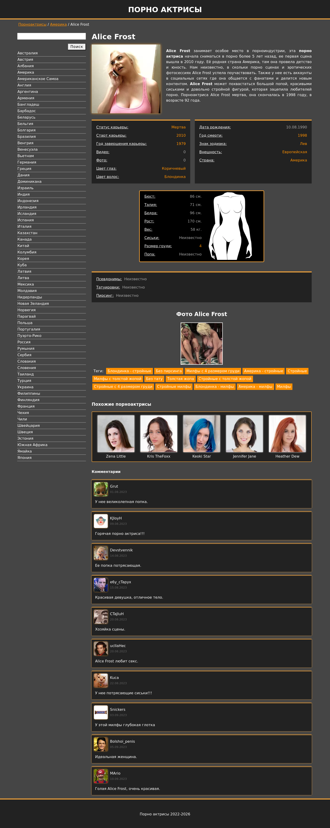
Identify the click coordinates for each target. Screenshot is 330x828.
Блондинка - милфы (214, 386)
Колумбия (26, 252)
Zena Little (116, 456)
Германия (26, 162)
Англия (24, 85)
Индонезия (27, 201)
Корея (23, 258)
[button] (202, 344)
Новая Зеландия (33, 303)
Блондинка (175, 177)
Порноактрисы (32, 24)
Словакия (26, 361)
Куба (22, 265)
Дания (23, 175)
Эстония (25, 438)
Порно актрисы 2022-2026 (165, 814)
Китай (23, 246)
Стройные (297, 371)
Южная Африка (32, 445)
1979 (181, 144)
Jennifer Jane (244, 456)
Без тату (154, 379)
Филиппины (28, 393)
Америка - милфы (255, 386)
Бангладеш (28, 104)
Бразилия (26, 136)
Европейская (294, 152)
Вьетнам (25, 156)
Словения (26, 368)
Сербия (24, 355)
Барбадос (26, 111)
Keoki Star (201, 456)
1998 (302, 135)
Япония (24, 458)
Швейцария (28, 425)
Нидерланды (29, 297)
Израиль (25, 188)
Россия (23, 342)
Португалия (28, 329)
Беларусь (26, 117)
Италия (24, 226)
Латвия (24, 271)
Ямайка (24, 451)
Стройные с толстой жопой (225, 379)
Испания (25, 220)
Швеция (25, 432)
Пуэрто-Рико (29, 335)
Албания (25, 66)
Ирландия (27, 207)
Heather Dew (287, 456)
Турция (24, 380)
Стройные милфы (174, 386)
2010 (181, 135)
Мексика (25, 284)
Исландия (26, 213)
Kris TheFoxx (158, 456)
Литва (23, 278)
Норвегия (26, 310)
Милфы (284, 386)
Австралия (27, 53)
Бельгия (25, 124)
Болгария (26, 130)
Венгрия (25, 143)
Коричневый (174, 168)
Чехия (23, 413)
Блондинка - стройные (129, 371)
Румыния (25, 348)
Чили (22, 419)
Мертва (178, 127)
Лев (303, 144)
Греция (24, 169)
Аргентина (27, 91)
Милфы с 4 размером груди (212, 371)
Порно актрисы (165, 9)
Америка (58, 24)
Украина (25, 387)
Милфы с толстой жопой (117, 379)
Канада (24, 239)
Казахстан (27, 233)
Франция (26, 406)
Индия (23, 194)
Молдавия (27, 291)
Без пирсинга (169, 371)
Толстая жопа (180, 379)
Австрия (25, 59)
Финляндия (28, 400)
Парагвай (26, 316)
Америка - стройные (263, 371)
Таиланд (25, 374)
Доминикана (29, 181)
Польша (25, 323)
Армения (25, 98)
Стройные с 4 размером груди (123, 386)
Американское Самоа (37, 79)
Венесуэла (27, 149)
